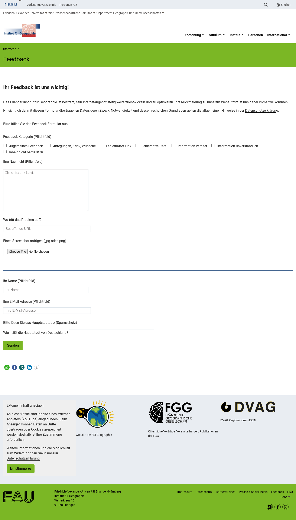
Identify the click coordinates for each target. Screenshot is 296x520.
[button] (7, 376)
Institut (235, 35)
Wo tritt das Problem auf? (22, 228)
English (285, 4)
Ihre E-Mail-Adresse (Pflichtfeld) (26, 310)
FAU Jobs (287, 494)
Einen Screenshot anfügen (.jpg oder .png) (34, 249)
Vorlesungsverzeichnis (41, 4)
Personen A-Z (68, 4)
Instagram (270, 507)
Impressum (184, 492)
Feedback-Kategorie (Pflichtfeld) (27, 137)
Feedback (277, 492)
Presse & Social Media (253, 492)
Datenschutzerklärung (261, 110)
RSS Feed (285, 507)
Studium (215, 35)
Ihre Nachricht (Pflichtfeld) (23, 162)
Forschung (193, 35)
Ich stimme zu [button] (20, 469)
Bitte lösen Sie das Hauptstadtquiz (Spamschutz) (40, 331)
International (277, 35)
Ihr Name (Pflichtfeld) (19, 289)
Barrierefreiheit (225, 492)
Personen (255, 35)
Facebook (277, 507)
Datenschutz (204, 492)
